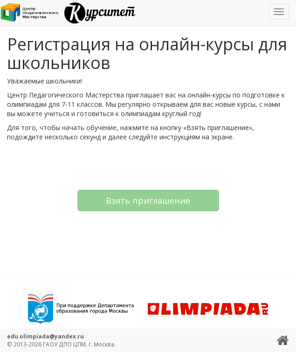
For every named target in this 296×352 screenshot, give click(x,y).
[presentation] (148, 164)
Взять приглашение (148, 200)
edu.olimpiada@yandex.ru (45, 336)
